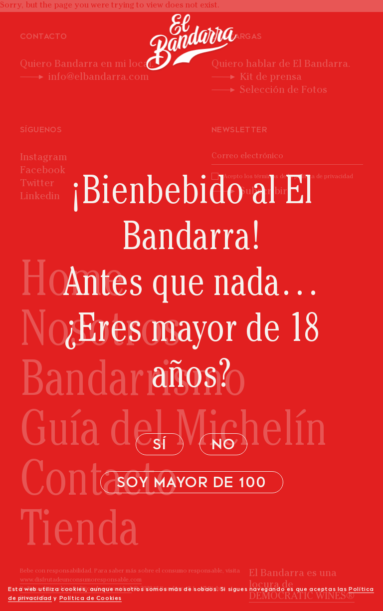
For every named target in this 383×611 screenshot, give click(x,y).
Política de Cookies (90, 599)
